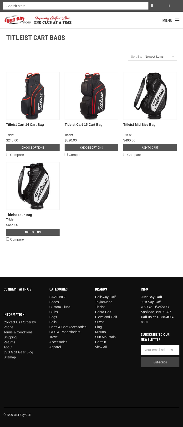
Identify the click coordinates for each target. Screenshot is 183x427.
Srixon (100, 322)
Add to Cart (150, 147)
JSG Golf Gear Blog (18, 352)
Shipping (10, 337)
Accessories (58, 342)
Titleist (100, 307)
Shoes (54, 302)
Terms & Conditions (18, 332)
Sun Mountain (105, 337)
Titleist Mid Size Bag (139, 124)
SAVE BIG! (57, 297)
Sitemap (10, 357)
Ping (98, 327)
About (8, 347)
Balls (52, 322)
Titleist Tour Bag (19, 215)
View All (101, 347)
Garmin (100, 342)
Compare (15, 155)
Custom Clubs (59, 307)
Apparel (55, 347)
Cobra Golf (103, 312)
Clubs (53, 312)
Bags (53, 317)
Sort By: (136, 56)
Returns (9, 342)
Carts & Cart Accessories (67, 327)
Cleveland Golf (106, 317)
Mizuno (100, 332)
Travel (53, 337)
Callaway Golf (105, 297)
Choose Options (32, 147)
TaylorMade (103, 302)
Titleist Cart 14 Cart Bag (25, 124)
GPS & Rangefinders (64, 332)
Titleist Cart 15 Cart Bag (83, 124)
